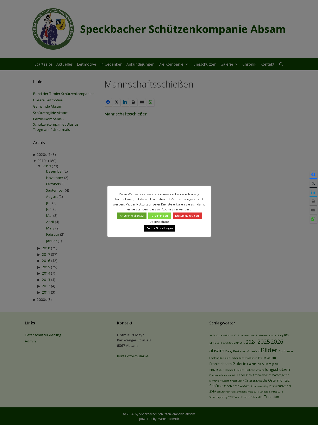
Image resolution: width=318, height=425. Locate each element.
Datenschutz (159, 222)
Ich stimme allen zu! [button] (132, 215)
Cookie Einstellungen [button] (159, 228)
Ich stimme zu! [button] (159, 215)
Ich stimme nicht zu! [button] (187, 215)
